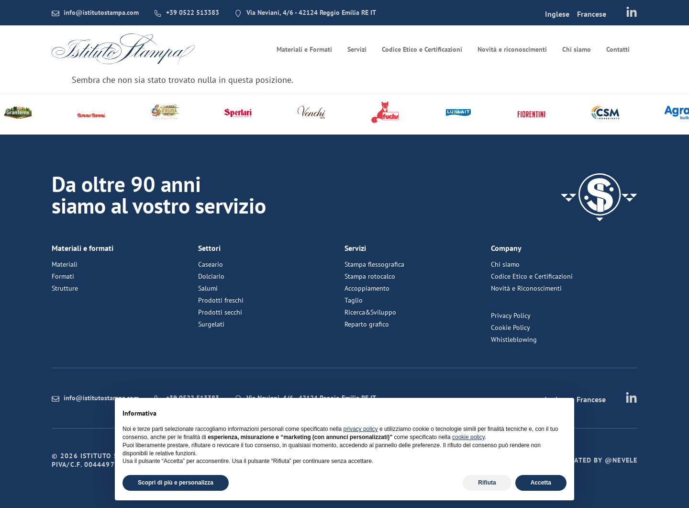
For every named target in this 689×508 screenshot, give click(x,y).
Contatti (618, 49)
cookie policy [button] (468, 437)
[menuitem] (557, 13)
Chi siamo (576, 49)
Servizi (357, 49)
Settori (209, 248)
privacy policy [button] (361, 429)
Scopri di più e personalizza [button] (175, 482)
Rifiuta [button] (487, 482)
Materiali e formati (82, 248)
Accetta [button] (541, 482)
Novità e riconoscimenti (512, 49)
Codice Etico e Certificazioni (422, 49)
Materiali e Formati (304, 49)
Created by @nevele (599, 460)
